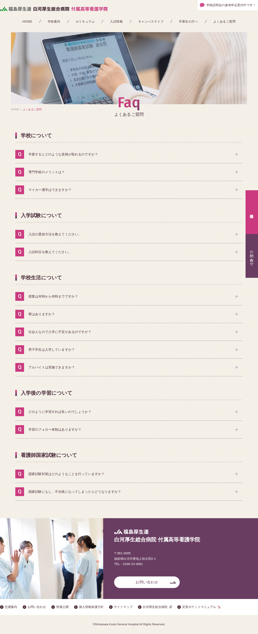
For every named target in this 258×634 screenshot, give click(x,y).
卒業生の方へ (188, 21)
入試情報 (116, 21)
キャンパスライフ (151, 21)
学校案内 (54, 21)
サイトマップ (123, 607)
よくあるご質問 (224, 21)
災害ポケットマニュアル (199, 607)
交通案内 (11, 607)
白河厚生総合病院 (155, 607)
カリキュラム (85, 21)
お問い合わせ (147, 582)
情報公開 (62, 607)
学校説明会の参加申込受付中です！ (231, 5)
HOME (27, 21)
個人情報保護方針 (91, 607)
